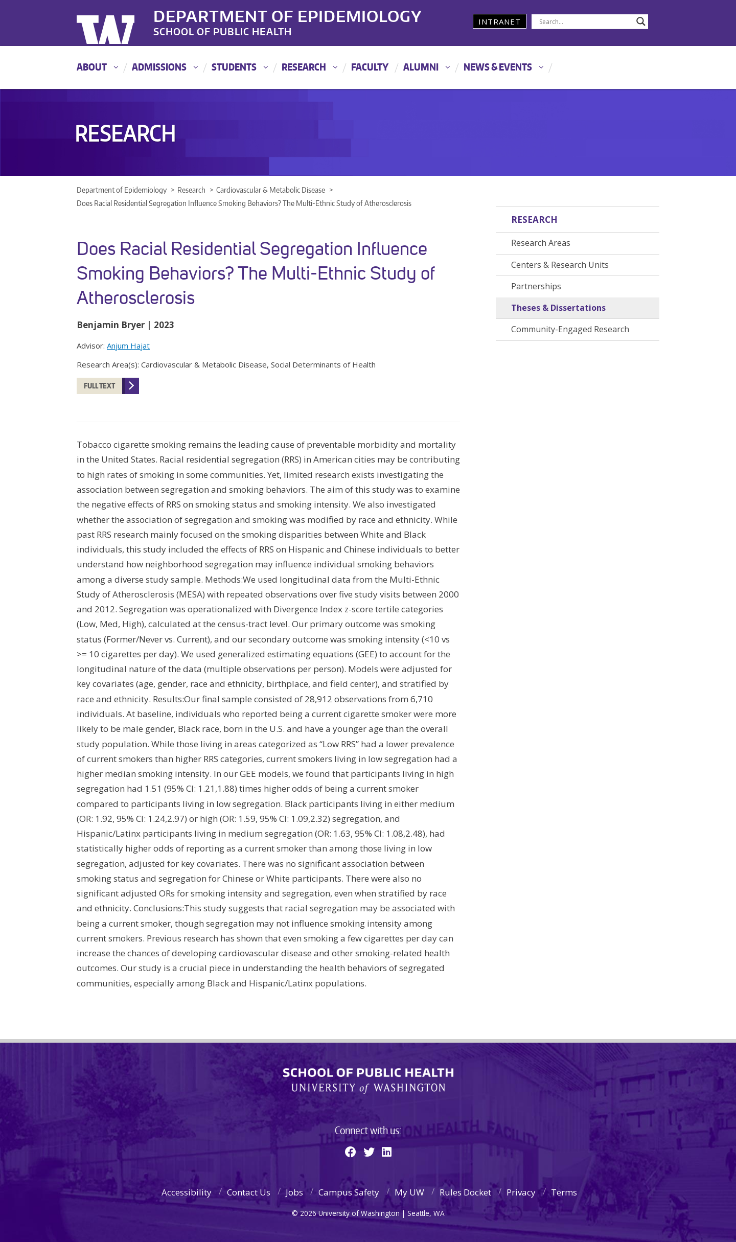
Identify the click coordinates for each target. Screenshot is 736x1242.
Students (234, 66)
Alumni (421, 66)
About (92, 66)
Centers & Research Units (560, 264)
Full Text (99, 385)
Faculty (369, 66)
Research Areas (540, 242)
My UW (409, 1192)
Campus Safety (348, 1192)
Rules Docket (465, 1192)
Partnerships (536, 286)
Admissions (159, 66)
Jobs (294, 1192)
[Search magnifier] (641, 21)
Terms (564, 1192)
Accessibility (187, 1192)
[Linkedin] (387, 1151)
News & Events (498, 66)
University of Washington (118, 23)
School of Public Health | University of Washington (368, 1081)
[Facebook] (350, 1151)
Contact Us (248, 1192)
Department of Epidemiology (287, 15)
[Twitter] (369, 1151)
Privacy (521, 1192)
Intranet (499, 21)
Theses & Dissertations (558, 307)
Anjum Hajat (128, 345)
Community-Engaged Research (570, 329)
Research (304, 66)
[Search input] (585, 21)
